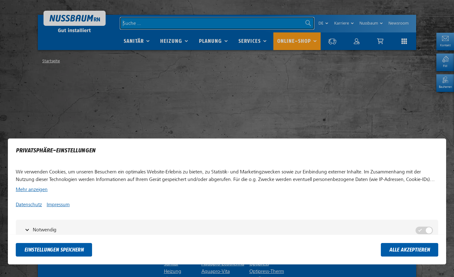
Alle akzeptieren (409, 250)
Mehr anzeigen (32, 189)
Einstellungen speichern (54, 250)
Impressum (58, 204)
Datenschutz (29, 204)
